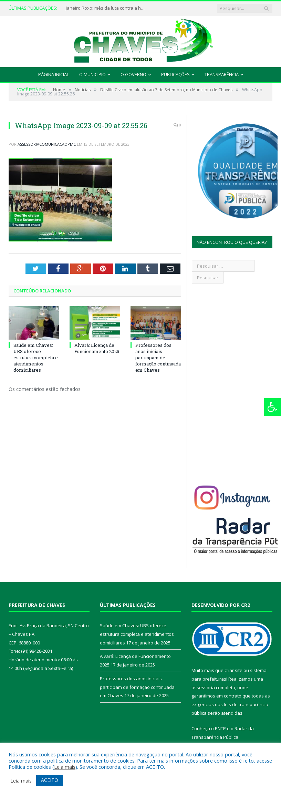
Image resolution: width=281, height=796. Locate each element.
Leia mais (64, 766)
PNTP (220, 728)
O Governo (133, 74)
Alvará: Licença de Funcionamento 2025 (96, 348)
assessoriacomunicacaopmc (47, 144)
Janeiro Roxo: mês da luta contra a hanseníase (107, 8)
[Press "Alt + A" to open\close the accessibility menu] (272, 407)
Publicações (175, 74)
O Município (92, 74)
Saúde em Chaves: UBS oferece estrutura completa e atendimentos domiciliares (35, 357)
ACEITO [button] (49, 780)
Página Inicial (53, 74)
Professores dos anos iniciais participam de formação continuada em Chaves (158, 357)
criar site (233, 670)
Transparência (222, 74)
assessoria (203, 687)
